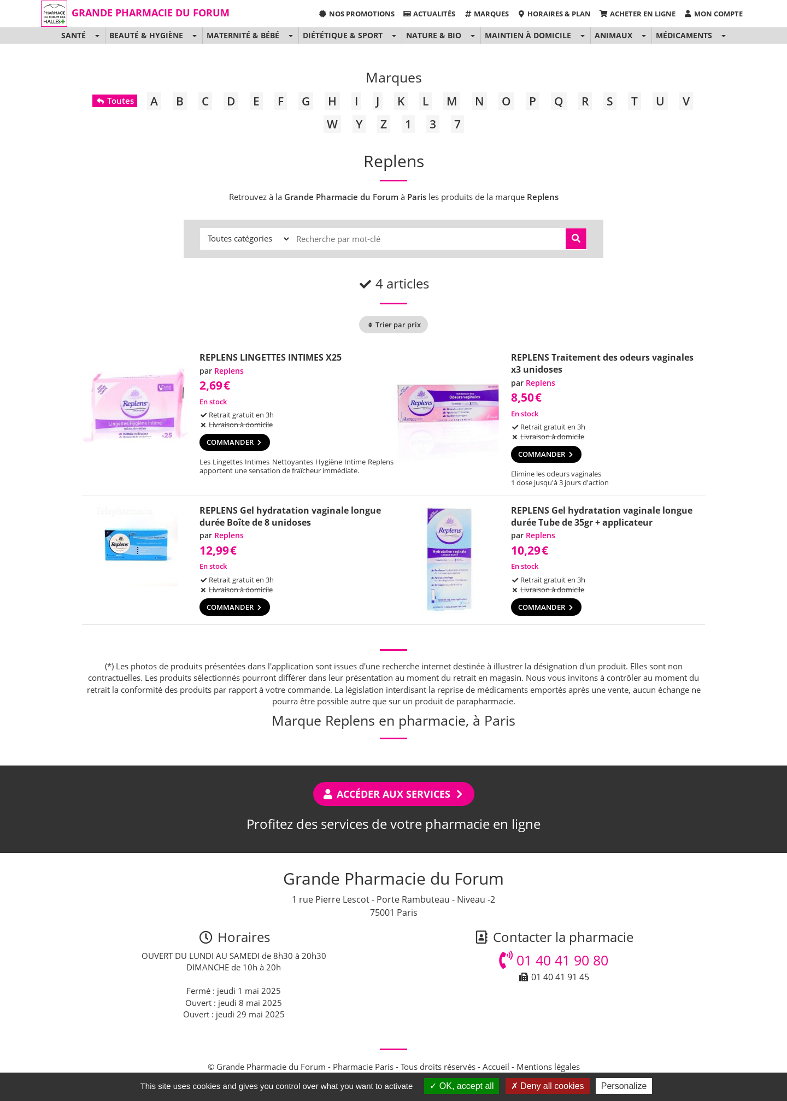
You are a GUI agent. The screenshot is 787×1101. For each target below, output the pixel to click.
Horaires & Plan (554, 14)
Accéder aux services (394, 793)
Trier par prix (393, 324)
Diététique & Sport (343, 35)
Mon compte (713, 14)
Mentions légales (548, 1066)
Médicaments (684, 35)
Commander (235, 442)
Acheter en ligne (637, 14)
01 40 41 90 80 (553, 960)
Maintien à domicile (528, 35)
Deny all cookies (547, 1086)
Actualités (429, 14)
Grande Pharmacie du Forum (151, 12)
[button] (97, 35)
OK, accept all (462, 1086)
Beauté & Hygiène (146, 35)
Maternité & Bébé (243, 35)
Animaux (613, 35)
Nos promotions (356, 14)
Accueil (496, 1066)
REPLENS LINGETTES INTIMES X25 (270, 357)
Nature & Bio (433, 35)
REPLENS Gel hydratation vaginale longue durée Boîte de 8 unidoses (290, 516)
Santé (73, 35)
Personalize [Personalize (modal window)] (624, 1086)
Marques (486, 14)
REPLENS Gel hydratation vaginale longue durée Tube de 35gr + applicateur (601, 516)
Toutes (114, 100)
